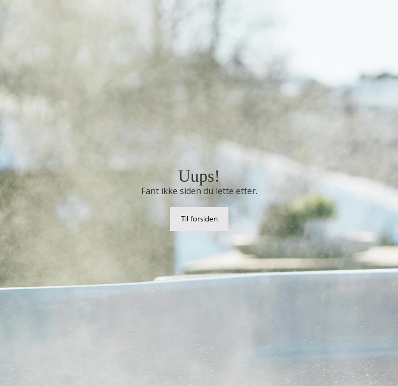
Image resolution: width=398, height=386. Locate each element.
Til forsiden (199, 219)
